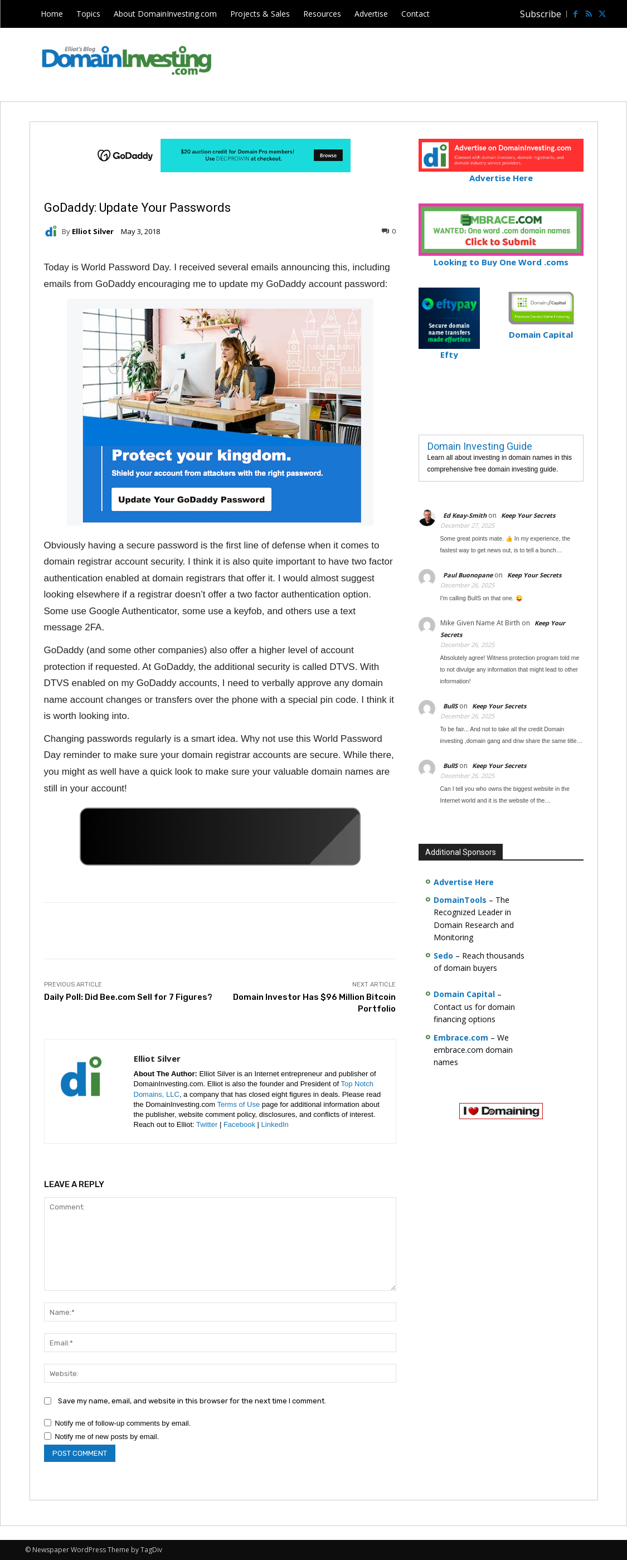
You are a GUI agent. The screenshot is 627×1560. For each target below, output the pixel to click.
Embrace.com (461, 1037)
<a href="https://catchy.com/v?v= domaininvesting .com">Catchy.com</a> (220, 837)
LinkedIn (275, 1124)
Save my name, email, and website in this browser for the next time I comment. (192, 1401)
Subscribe (540, 14)
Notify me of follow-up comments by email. (123, 1423)
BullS (450, 706)
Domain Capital (464, 994)
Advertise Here (501, 173)
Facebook (239, 1124)
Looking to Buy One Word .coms (501, 257)
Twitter (206, 1124)
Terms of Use (238, 1104)
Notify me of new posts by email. (107, 1436)
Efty (449, 350)
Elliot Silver (93, 231)
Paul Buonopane (468, 575)
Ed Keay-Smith (465, 515)
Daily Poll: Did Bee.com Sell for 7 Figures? (128, 997)
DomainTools (460, 900)
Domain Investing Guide (479, 446)
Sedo (443, 955)
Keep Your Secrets (528, 515)
